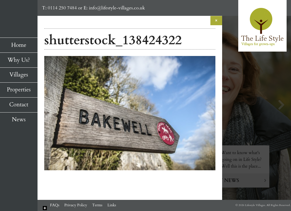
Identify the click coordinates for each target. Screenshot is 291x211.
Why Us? (19, 60)
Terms (97, 205)
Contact (18, 104)
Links (111, 205)
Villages (18, 75)
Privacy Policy (75, 205)
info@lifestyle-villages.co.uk (117, 8)
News (19, 119)
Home (18, 45)
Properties (18, 89)
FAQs (54, 205)
